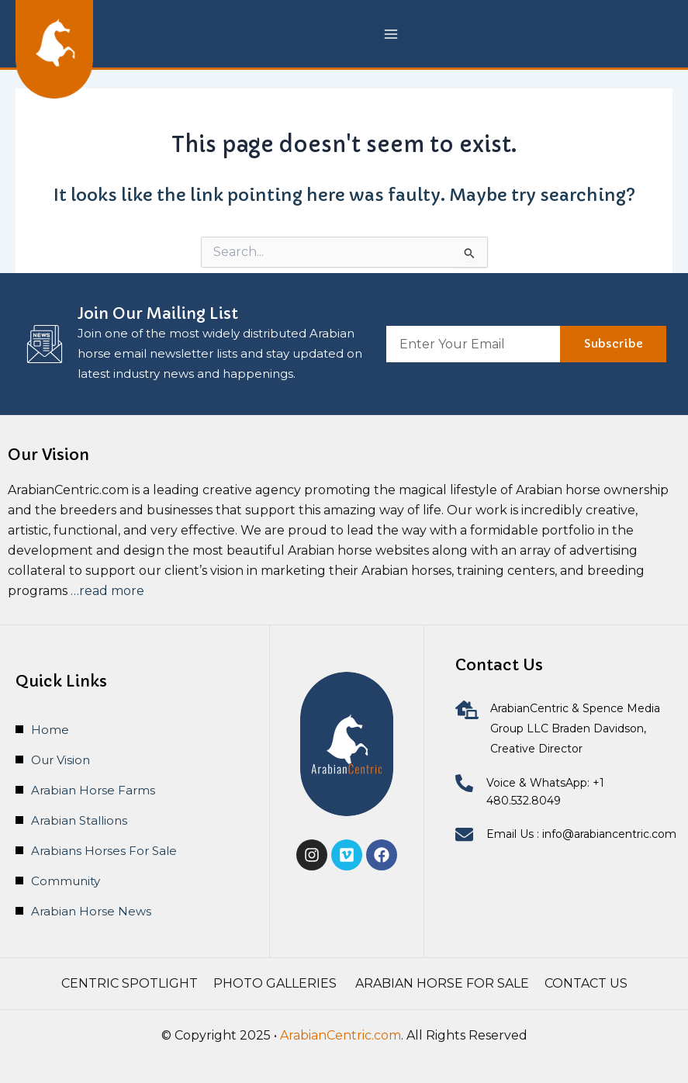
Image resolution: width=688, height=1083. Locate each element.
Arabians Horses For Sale (104, 850)
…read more (107, 590)
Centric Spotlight (129, 983)
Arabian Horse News (91, 911)
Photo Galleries (276, 983)
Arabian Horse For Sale (442, 983)
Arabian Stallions (79, 820)
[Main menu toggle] (391, 34)
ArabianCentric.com (340, 1035)
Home (50, 729)
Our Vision (60, 760)
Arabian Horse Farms (93, 790)
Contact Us (586, 983)
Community (65, 881)
